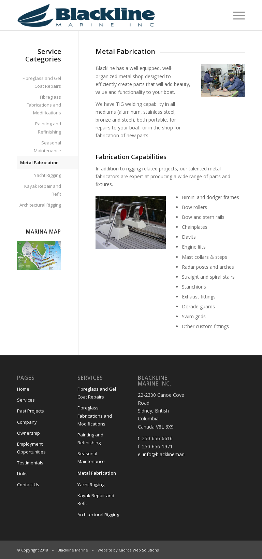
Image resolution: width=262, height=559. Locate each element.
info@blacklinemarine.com (172, 454)
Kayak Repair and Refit (42, 190)
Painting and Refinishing (48, 128)
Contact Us (28, 484)
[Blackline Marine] (101, 15)
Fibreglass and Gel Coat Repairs (42, 82)
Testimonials (30, 463)
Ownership (28, 433)
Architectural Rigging (40, 205)
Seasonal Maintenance (47, 147)
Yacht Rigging (47, 175)
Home (23, 389)
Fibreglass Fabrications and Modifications (44, 105)
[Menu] (235, 15)
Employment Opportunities (31, 448)
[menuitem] (235, 15)
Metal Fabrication (39, 162)
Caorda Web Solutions (139, 550)
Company (27, 422)
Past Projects (30, 411)
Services (26, 400)
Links (22, 474)
